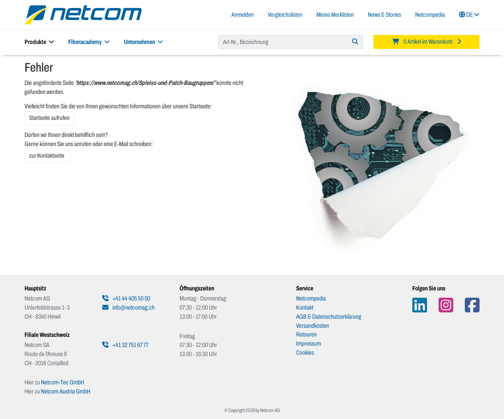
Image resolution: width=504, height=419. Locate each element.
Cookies (305, 352)
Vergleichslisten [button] (285, 14)
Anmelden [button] (242, 14)
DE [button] (469, 14)
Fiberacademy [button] (89, 41)
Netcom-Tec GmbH (62, 382)
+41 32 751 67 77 (125, 344)
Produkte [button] (39, 41)
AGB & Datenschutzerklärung (328, 316)
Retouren (306, 334)
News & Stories (384, 14)
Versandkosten (312, 325)
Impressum (308, 343)
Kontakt (304, 307)
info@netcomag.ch (128, 307)
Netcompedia (430, 14)
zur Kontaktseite (46, 155)
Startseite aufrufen (49, 118)
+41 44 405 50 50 (126, 298)
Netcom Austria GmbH (65, 391)
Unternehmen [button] (143, 41)
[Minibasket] (426, 42)
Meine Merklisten (335, 14)
